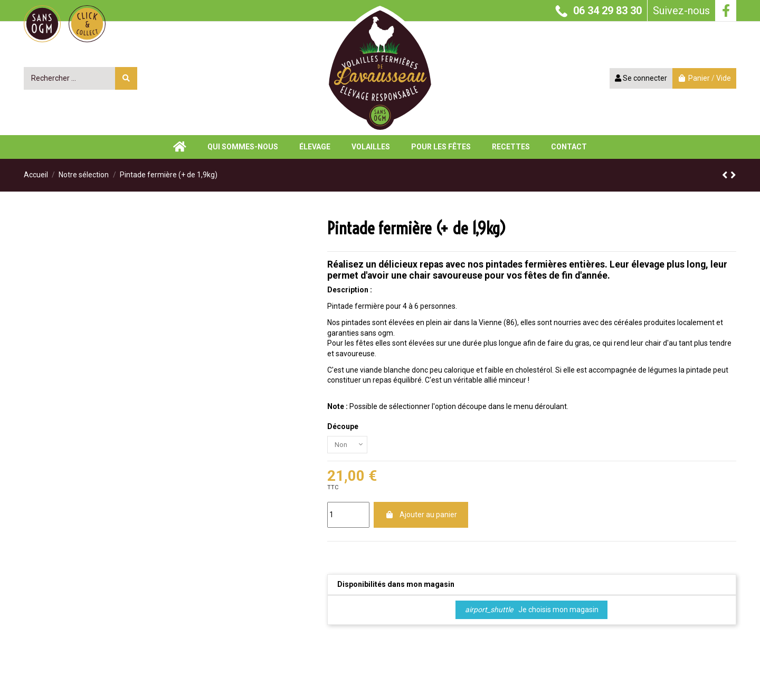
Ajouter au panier (421, 516)
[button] (510, 147)
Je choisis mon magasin (531, 611)
